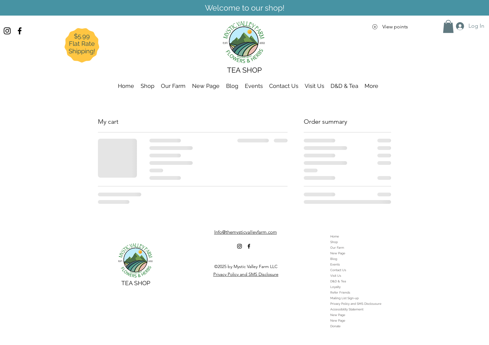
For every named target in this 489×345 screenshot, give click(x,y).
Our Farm (337, 247)
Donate (335, 326)
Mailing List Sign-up (344, 298)
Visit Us (335, 275)
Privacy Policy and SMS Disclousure (355, 303)
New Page (337, 253)
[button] (448, 26)
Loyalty (335, 287)
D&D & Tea (338, 281)
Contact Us (338, 270)
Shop (334, 242)
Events (335, 264)
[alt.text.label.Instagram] (7, 31)
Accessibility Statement (346, 309)
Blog (333, 259)
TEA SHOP (135, 283)
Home (334, 236)
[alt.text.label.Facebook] (19, 31)
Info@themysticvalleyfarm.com (245, 232)
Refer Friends (340, 292)
